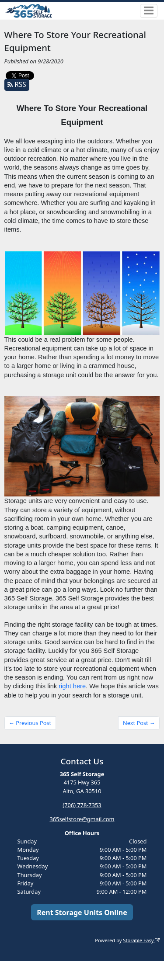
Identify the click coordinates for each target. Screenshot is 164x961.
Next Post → (139, 723)
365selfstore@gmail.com (81, 819)
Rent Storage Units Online (82, 912)
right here (72, 686)
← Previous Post (30, 723)
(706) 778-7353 (82, 805)
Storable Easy (141, 940)
